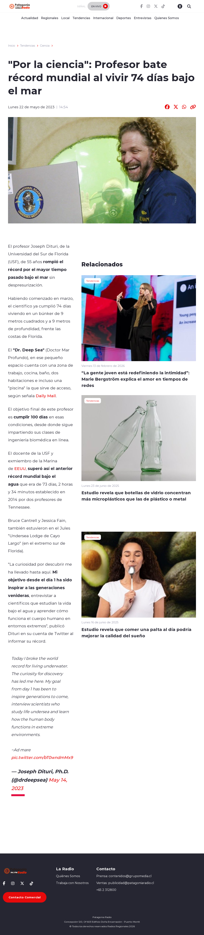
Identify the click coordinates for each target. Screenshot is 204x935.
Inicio (11, 45)
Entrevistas (142, 18)
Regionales (49, 18)
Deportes (123, 18)
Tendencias (81, 18)
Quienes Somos (166, 18)
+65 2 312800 (106, 889)
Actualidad (29, 18)
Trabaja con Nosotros (72, 882)
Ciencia (45, 45)
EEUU (20, 468)
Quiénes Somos (68, 876)
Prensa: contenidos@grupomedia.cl (124, 876)
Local (65, 18)
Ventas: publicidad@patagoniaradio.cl (125, 882)
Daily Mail (46, 395)
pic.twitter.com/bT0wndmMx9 (42, 757)
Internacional (103, 18)
